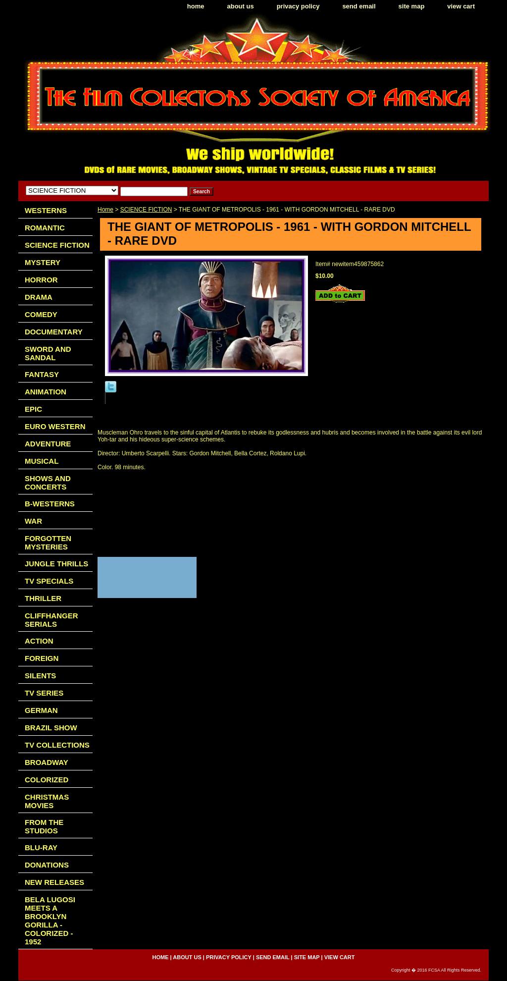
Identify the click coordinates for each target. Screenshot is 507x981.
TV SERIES (44, 693)
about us (240, 6)
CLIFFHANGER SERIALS (51, 619)
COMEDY (41, 314)
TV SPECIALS (49, 581)
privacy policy (298, 6)
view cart (461, 6)
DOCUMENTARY (54, 331)
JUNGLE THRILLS (56, 563)
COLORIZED (46, 779)
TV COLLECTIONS (57, 745)
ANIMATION (45, 391)
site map (412, 6)
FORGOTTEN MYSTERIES (48, 542)
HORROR (41, 279)
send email (358, 6)
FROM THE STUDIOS (44, 826)
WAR (33, 521)
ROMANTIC (45, 227)
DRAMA (38, 297)
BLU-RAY (41, 847)
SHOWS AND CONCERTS (48, 482)
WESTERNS (46, 210)
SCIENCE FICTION (146, 209)
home (195, 6)
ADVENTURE (48, 443)
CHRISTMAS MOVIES (47, 801)
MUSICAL (41, 461)
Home (105, 209)
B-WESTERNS (50, 503)
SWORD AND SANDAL (48, 353)
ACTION (39, 641)
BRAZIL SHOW (51, 727)
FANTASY (42, 374)
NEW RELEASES (54, 882)
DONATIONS (47, 865)
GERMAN (41, 710)
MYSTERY (42, 262)
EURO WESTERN (55, 426)
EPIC (33, 409)
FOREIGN (41, 658)
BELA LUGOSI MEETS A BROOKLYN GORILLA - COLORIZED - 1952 (50, 920)
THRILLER (43, 598)
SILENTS (40, 675)
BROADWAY (46, 762)
